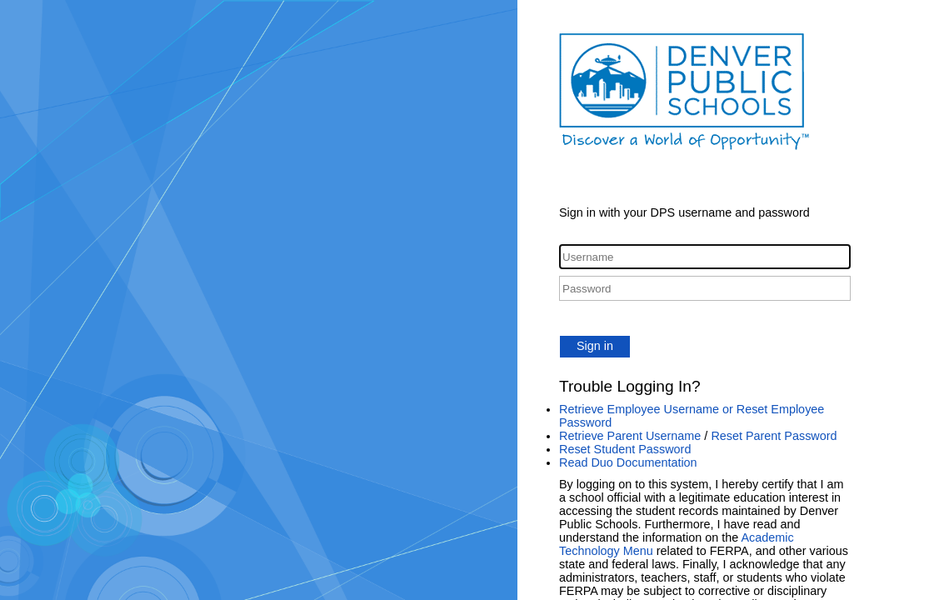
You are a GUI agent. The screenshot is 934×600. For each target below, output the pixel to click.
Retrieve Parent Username (630, 435)
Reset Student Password (625, 449)
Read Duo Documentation (628, 462)
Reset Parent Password (774, 435)
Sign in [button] (595, 345)
